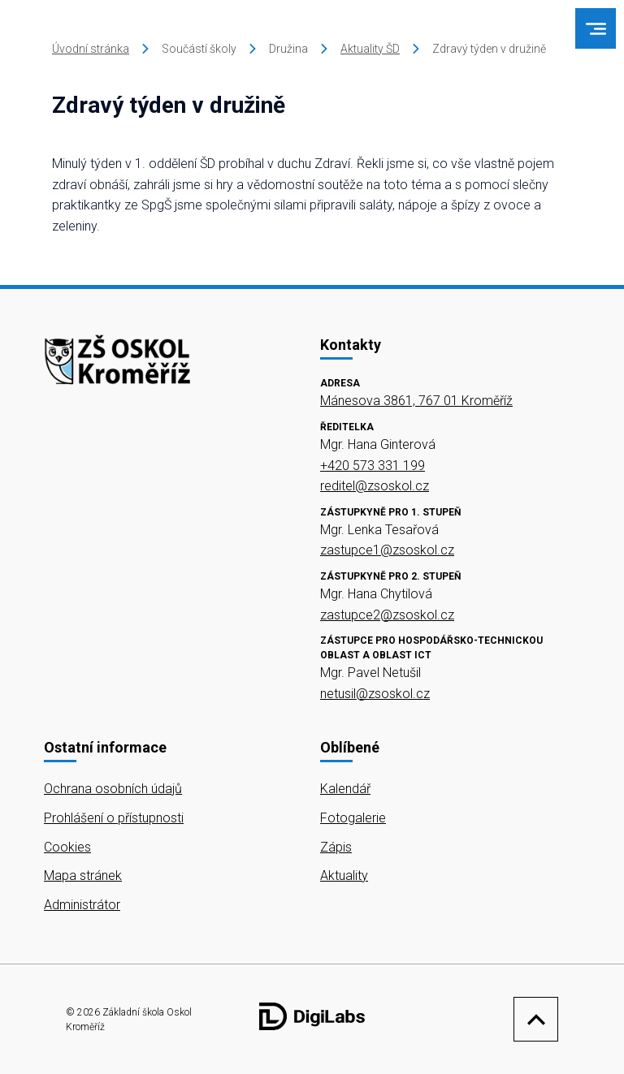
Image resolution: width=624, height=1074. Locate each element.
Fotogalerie (353, 818)
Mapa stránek (83, 875)
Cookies (67, 847)
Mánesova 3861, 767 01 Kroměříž (416, 400)
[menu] (596, 29)
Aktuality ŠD (370, 48)
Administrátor (82, 904)
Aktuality (344, 875)
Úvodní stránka (90, 48)
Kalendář (345, 788)
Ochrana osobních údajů (113, 788)
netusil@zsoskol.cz (375, 693)
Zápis (336, 847)
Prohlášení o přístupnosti (114, 818)
